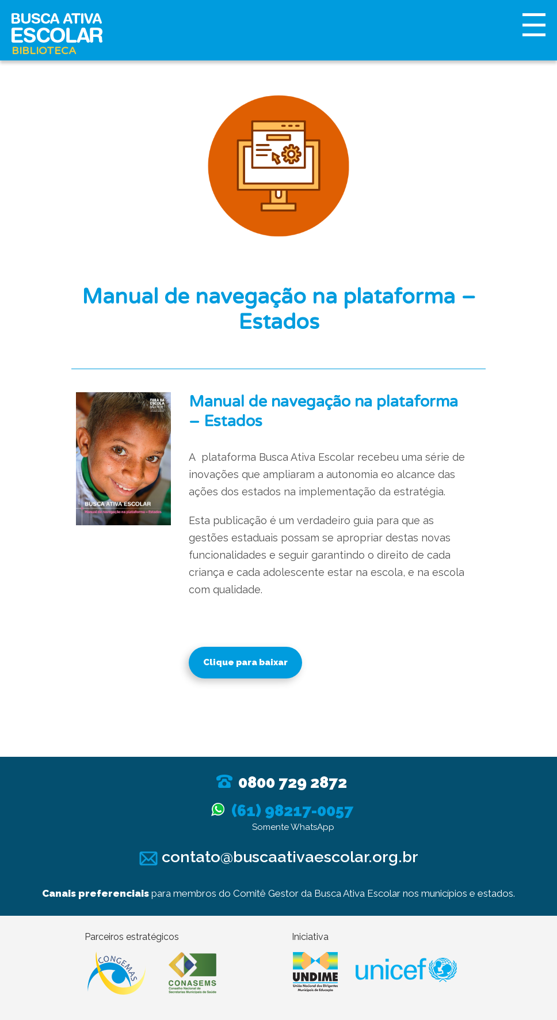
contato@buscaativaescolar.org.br (278, 857)
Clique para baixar (245, 662)
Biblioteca (44, 50)
